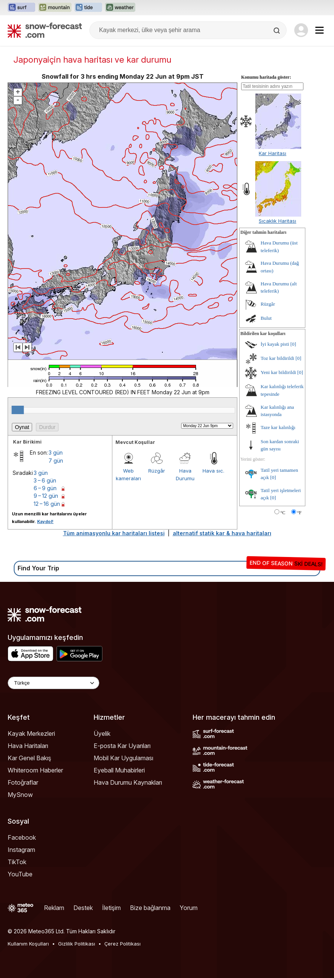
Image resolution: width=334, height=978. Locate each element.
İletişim (111, 908)
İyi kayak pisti (275, 344)
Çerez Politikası (122, 944)
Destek (83, 908)
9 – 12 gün (46, 495)
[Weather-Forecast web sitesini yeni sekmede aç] (120, 8)
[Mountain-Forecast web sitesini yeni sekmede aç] (54, 8)
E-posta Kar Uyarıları (122, 746)
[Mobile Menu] (319, 30)
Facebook (22, 837)
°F (299, 512)
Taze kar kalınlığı (278, 427)
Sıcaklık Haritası (277, 221)
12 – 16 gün (47, 503)
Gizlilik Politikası (76, 944)
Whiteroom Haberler (35, 770)
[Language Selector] (53, 683)
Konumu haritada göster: (266, 77)
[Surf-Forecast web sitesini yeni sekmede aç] (21, 8)
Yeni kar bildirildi (278, 372)
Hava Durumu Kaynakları (128, 782)
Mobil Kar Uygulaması (123, 758)
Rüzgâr (156, 471)
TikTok (17, 862)
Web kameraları (128, 474)
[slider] (17, 410)
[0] (293, 344)
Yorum (189, 908)
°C (282, 512)
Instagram (21, 849)
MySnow (20, 794)
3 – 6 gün (45, 480)
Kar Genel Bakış (29, 758)
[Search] (277, 30)
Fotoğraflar (23, 782)
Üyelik (102, 733)
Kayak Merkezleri (31, 733)
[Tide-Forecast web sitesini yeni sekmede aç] (88, 8)
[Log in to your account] (301, 30)
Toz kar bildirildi (277, 358)
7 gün (56, 460)
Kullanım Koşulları (28, 944)
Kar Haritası (272, 153)
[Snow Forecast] (45, 30)
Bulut (266, 318)
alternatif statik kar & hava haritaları (222, 533)
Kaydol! (45, 521)
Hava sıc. (213, 471)
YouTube (20, 874)
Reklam (54, 908)
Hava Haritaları (28, 746)
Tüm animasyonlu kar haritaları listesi (114, 533)
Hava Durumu (185, 474)
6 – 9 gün (45, 488)
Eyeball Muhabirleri (119, 770)
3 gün (56, 452)
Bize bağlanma (150, 908)
